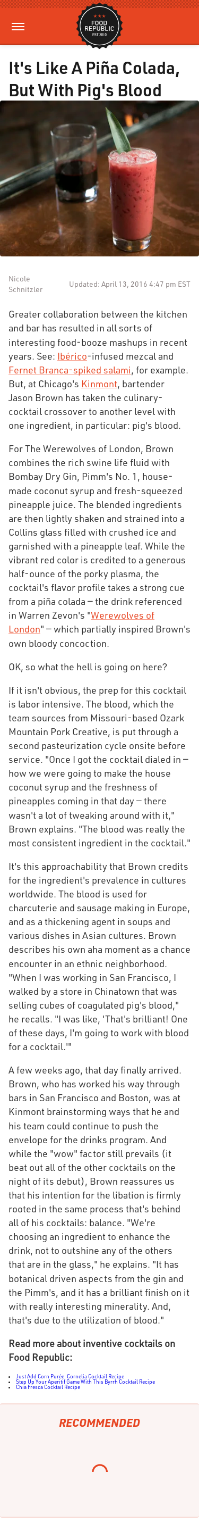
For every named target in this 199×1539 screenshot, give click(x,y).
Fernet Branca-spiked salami (69, 370)
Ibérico (72, 356)
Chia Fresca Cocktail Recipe (48, 1387)
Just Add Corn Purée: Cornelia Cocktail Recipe (70, 1376)
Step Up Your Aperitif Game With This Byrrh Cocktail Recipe (85, 1381)
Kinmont (99, 383)
